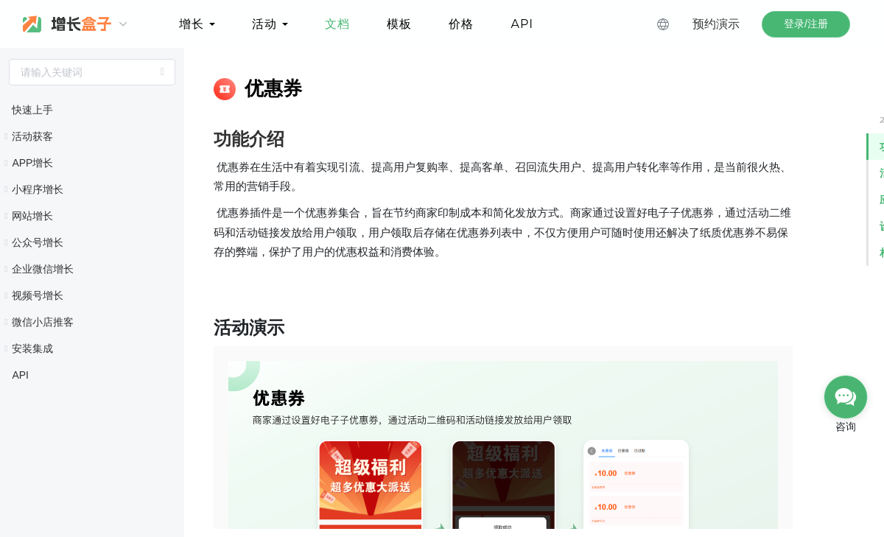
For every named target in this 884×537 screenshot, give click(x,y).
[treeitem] (92, 109)
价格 (461, 24)
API (522, 24)
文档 (337, 24)
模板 (399, 24)
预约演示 (716, 24)
